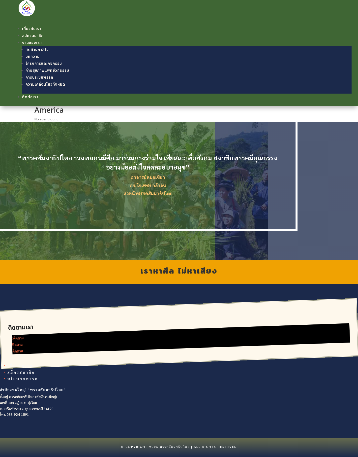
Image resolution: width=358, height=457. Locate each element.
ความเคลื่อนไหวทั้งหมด (45, 84)
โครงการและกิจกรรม (44, 64)
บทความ (33, 57)
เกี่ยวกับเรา (31, 29)
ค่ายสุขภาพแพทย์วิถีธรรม (47, 70)
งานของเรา (32, 43)
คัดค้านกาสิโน (37, 50)
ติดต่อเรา (30, 97)
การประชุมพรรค (39, 77)
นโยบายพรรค (22, 378)
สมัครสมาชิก (33, 36)
